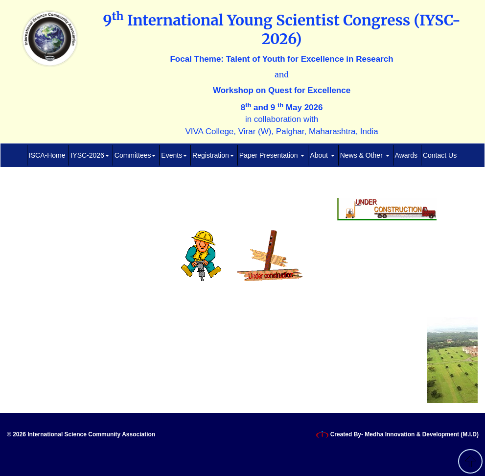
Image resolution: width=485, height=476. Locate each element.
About (322, 155)
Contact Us (440, 155)
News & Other (365, 155)
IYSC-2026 (89, 155)
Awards (406, 155)
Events (174, 155)
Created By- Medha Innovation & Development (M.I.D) (397, 434)
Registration (213, 155)
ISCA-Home (47, 155)
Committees (135, 155)
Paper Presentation (272, 155)
